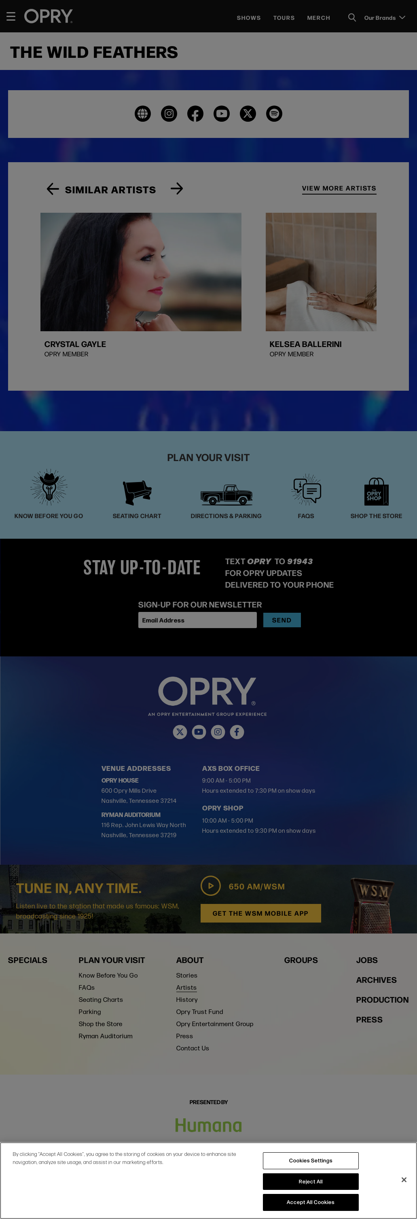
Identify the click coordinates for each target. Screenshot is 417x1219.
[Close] (404, 1180)
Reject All (311, 1181)
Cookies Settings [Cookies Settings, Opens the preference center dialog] (310, 1160)
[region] (208, 1180)
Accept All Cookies (310, 1202)
